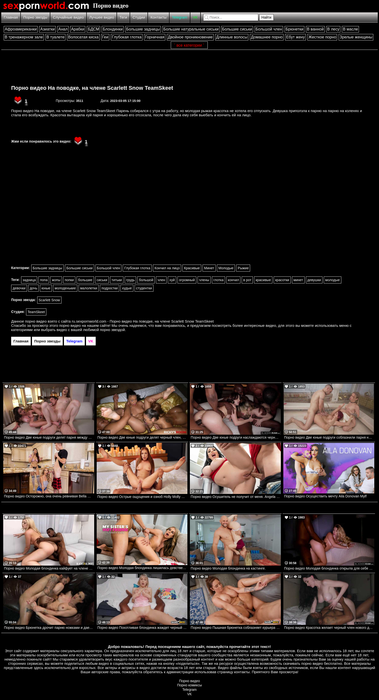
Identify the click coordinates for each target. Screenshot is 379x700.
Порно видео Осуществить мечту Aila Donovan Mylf (325, 496)
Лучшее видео (101, 17)
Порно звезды (35, 17)
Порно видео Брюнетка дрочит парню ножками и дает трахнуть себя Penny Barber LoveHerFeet (49, 628)
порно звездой (112, 330)
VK (195, 17)
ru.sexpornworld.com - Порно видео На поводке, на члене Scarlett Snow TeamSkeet (143, 321)
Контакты (158, 17)
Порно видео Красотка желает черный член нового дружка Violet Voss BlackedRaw (329, 628)
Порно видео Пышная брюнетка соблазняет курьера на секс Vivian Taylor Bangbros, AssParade (236, 628)
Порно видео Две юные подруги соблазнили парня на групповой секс (329, 437)
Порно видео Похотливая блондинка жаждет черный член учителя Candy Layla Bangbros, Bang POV (142, 628)
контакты (242, 672)
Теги (123, 17)
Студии (139, 17)
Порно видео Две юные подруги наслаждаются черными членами (236, 437)
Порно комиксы (189, 685)
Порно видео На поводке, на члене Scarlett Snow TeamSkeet (92, 88)
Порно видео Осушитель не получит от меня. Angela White (236, 497)
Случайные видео (68, 17)
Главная (11, 17)
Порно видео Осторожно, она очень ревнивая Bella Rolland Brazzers (49, 496)
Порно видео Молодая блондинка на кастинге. (228, 568)
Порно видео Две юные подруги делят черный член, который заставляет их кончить (142, 437)
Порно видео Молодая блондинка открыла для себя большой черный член (329, 568)
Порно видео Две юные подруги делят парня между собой (49, 437)
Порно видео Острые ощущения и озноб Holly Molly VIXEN (142, 497)
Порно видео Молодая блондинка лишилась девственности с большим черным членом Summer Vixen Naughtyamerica (142, 568)
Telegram (179, 17)
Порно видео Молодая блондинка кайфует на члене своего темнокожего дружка (49, 568)
